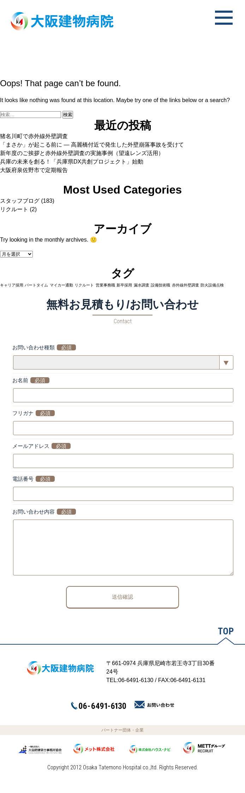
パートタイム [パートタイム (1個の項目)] (36, 285)
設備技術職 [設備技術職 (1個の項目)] (160, 285)
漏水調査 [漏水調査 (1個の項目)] (141, 285)
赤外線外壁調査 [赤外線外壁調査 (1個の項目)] (185, 285)
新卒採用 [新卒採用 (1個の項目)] (124, 285)
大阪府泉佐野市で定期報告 (34, 170)
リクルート (14, 209)
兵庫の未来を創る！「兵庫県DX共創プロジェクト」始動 (71, 162)
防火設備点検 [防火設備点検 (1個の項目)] (212, 285)
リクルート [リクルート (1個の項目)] (84, 285)
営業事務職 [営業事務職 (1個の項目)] (105, 285)
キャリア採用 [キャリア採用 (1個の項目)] (11, 285)
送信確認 (122, 607)
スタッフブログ (20, 201)
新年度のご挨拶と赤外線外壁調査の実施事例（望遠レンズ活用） (82, 153)
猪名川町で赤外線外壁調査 (34, 136)
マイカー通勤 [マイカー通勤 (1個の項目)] (61, 285)
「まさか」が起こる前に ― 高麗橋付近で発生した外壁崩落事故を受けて (92, 145)
